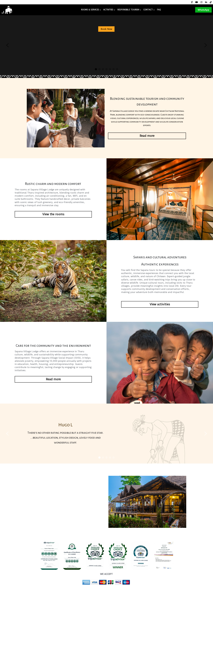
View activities (160, 304)
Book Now (106, 29)
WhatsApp (203, 9)
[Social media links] (192, 2)
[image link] (6, 9)
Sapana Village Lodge (32, 9)
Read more (147, 135)
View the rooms (53, 214)
